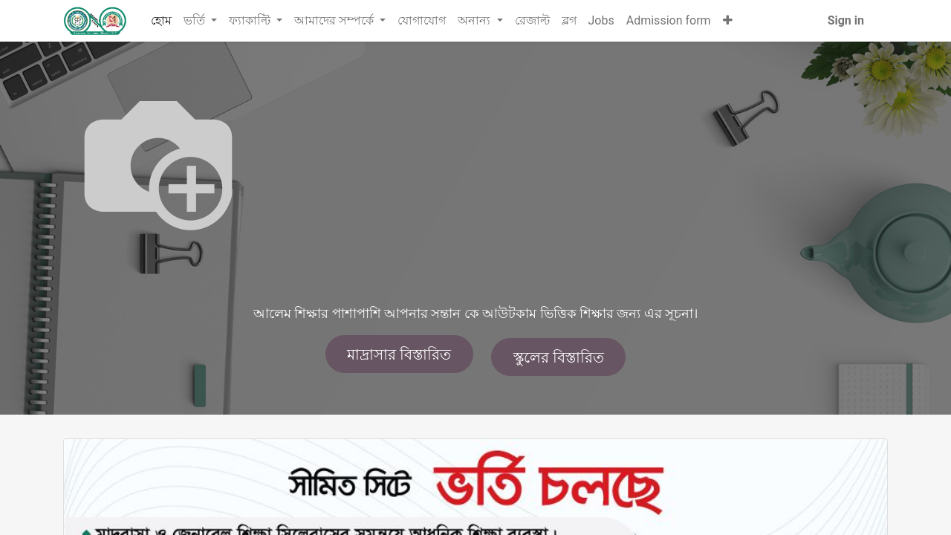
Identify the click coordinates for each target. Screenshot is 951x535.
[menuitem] (161, 21)
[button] (728, 21)
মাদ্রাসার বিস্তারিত (399, 354)
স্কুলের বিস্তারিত (558, 357)
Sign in (846, 20)
